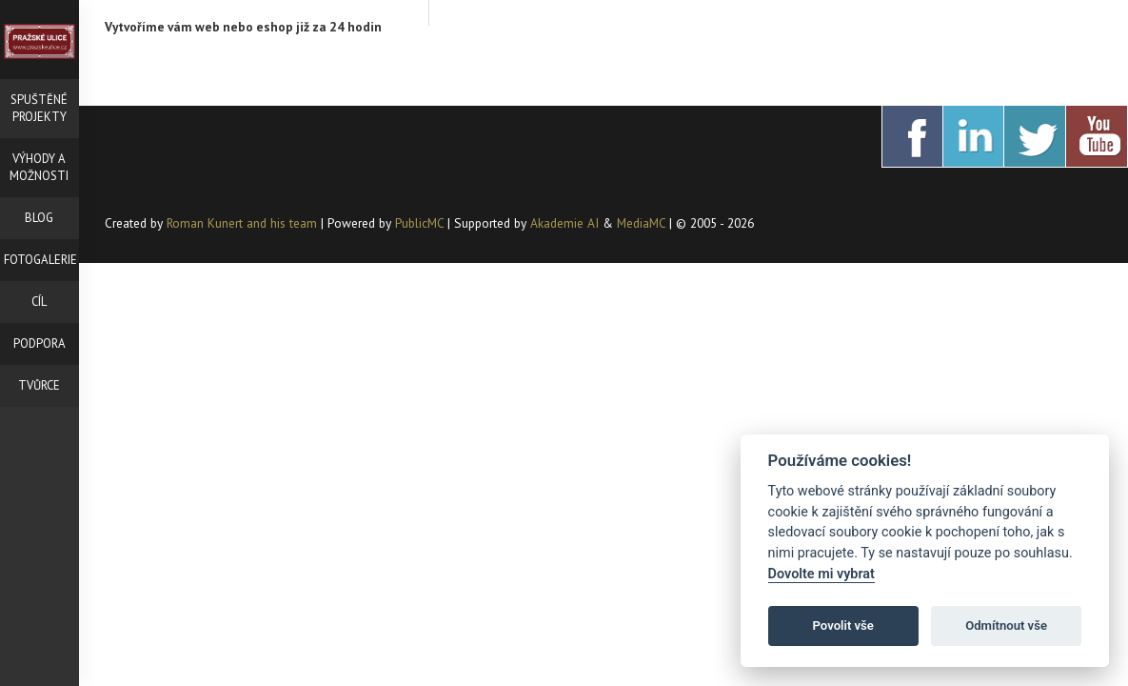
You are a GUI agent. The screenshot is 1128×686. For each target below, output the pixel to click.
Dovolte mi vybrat (821, 574)
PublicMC (419, 223)
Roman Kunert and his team (244, 223)
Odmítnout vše (1006, 625)
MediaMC (641, 223)
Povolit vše (843, 625)
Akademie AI (564, 223)
